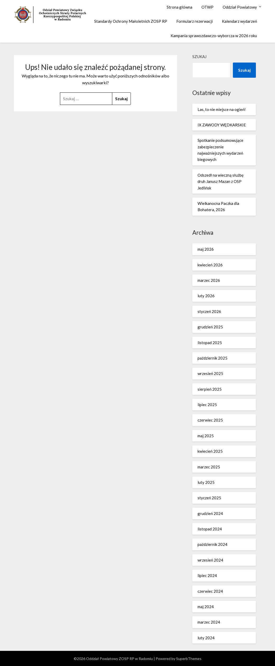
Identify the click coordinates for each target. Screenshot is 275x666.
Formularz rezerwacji (194, 21)
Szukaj (199, 56)
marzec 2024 (209, 622)
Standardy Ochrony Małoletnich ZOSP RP (130, 21)
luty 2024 (206, 637)
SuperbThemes (188, 658)
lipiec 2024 (207, 575)
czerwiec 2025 (210, 420)
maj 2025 (206, 435)
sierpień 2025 (210, 389)
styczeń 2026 (209, 311)
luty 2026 (206, 295)
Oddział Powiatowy (240, 7)
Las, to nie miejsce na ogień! (222, 109)
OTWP (207, 7)
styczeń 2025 (209, 497)
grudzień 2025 (210, 326)
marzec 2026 (209, 280)
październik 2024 (212, 544)
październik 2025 (212, 358)
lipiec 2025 (207, 404)
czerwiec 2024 (210, 591)
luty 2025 (206, 482)
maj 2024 (206, 606)
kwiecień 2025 (210, 451)
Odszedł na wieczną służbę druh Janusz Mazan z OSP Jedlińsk (221, 181)
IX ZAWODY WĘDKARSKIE (222, 124)
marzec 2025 (209, 466)
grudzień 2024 (210, 513)
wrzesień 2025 (210, 373)
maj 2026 (206, 249)
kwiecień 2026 (210, 264)
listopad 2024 (210, 529)
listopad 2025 (210, 342)
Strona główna (179, 7)
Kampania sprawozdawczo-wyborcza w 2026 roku (214, 35)
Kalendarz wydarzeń (239, 21)
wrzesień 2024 (210, 560)
